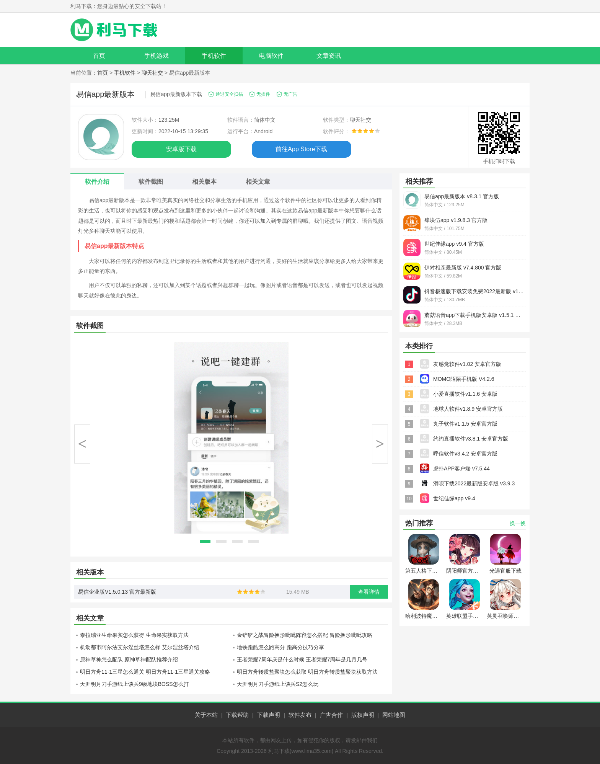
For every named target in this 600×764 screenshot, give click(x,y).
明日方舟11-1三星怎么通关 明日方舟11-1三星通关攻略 (145, 672)
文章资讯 (328, 55)
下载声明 (268, 715)
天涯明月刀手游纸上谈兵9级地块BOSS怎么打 (134, 684)
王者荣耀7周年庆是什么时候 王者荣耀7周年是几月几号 (302, 659)
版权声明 (362, 715)
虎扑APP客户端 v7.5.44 (461, 468)
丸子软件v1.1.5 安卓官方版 (465, 424)
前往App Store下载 (301, 149)
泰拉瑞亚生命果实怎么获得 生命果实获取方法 (134, 635)
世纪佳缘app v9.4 (454, 498)
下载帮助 (237, 715)
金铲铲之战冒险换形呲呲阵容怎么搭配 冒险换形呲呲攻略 (304, 635)
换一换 (518, 523)
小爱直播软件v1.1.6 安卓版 (465, 394)
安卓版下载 (181, 149)
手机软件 (214, 55)
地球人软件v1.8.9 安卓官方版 (468, 409)
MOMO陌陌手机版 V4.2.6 (463, 379)
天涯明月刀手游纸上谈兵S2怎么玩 (277, 684)
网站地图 (393, 715)
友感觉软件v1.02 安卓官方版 (467, 364)
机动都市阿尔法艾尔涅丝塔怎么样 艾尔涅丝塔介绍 (139, 647)
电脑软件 (271, 55)
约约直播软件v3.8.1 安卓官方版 (470, 439)
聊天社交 (152, 73)
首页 (99, 55)
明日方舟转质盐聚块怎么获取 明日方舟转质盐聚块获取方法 (307, 672)
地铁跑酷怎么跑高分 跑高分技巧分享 (280, 647)
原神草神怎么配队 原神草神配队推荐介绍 (129, 659)
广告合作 (331, 715)
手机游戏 (156, 55)
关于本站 (206, 715)
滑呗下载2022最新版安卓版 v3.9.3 (474, 483)
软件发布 (300, 715)
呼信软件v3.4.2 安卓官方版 (465, 454)
